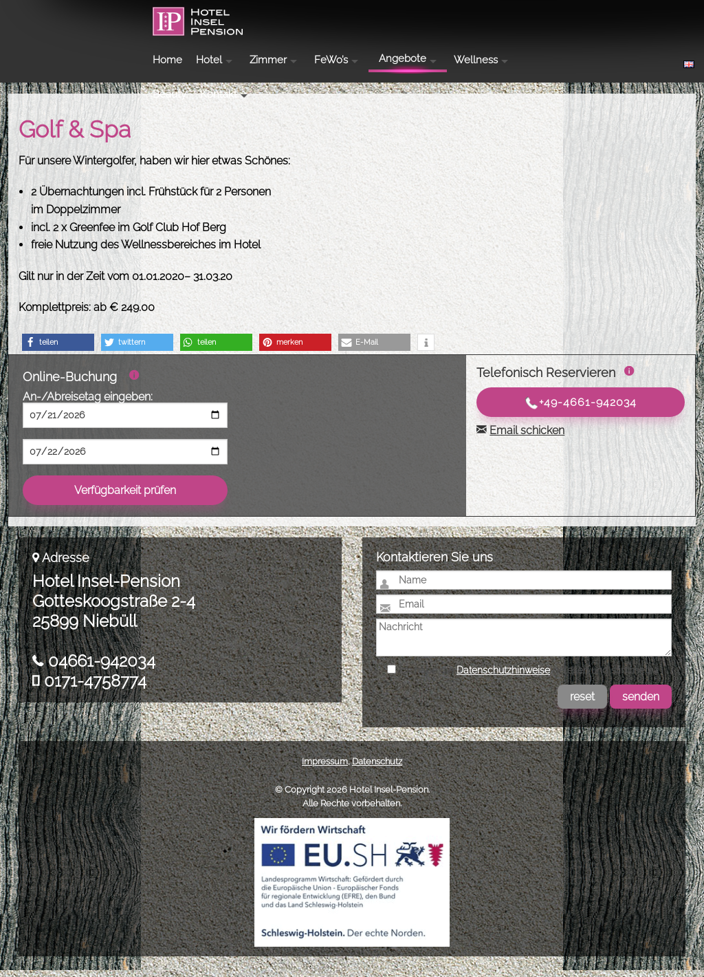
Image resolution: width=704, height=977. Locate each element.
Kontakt (656, 17)
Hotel (274, 17)
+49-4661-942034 (581, 410)
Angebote (468, 15)
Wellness (541, 17)
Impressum (325, 768)
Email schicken (527, 437)
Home (233, 17)
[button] (58, 349)
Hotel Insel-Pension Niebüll (89, 38)
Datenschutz (377, 768)
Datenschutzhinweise (503, 677)
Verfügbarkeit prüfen (125, 497)
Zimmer (333, 17)
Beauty (607, 17)
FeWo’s (396, 17)
